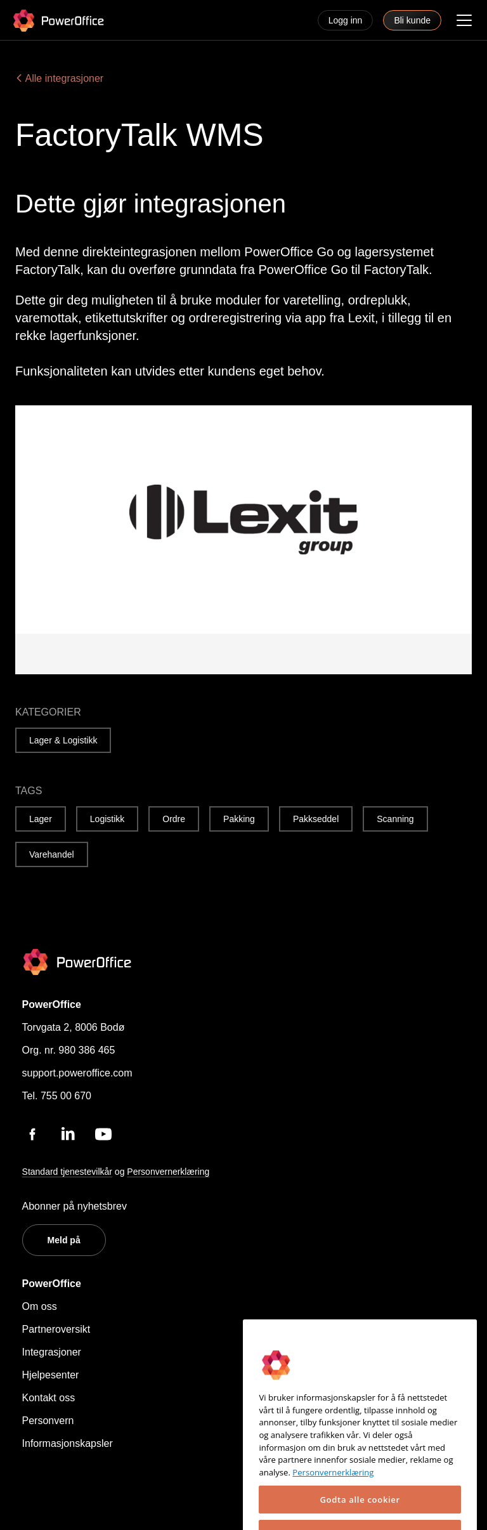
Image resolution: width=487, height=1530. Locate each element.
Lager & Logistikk (63, 740)
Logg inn (345, 20)
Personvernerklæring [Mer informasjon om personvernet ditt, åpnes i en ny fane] (332, 1504)
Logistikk (107, 819)
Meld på (64, 1240)
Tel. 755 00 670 (56, 1095)
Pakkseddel (316, 819)
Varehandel (51, 854)
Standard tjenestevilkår (67, 1172)
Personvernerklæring (168, 1172)
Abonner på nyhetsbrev (74, 1206)
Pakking (239, 819)
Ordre (173, 819)
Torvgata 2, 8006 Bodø (73, 1027)
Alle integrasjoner (59, 78)
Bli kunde (412, 20)
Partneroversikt (56, 1329)
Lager (40, 819)
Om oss (39, 1306)
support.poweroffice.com (77, 1073)
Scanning (395, 819)
